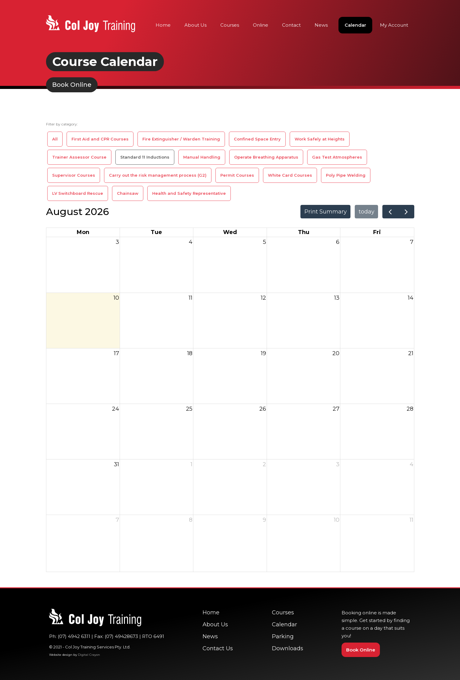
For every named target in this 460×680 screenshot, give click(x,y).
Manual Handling (201, 157)
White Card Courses (290, 175)
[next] (406, 211)
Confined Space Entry (257, 138)
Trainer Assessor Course (79, 157)
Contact (291, 25)
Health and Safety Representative (189, 193)
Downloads (287, 648)
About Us (195, 25)
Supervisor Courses (73, 175)
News (321, 25)
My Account (394, 25)
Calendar (355, 25)
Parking (283, 636)
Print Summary (325, 211)
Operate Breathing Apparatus (266, 157)
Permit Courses (237, 175)
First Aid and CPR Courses (100, 138)
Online (260, 25)
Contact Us (218, 648)
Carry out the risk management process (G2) (158, 175)
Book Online (360, 650)
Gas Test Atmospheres (337, 157)
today (366, 211)
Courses (229, 25)
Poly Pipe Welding (345, 175)
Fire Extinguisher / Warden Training (181, 138)
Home (163, 25)
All (55, 138)
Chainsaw (127, 193)
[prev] (390, 211)
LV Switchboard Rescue (77, 193)
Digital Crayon (89, 655)
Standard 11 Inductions (144, 157)
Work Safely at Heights (320, 138)
